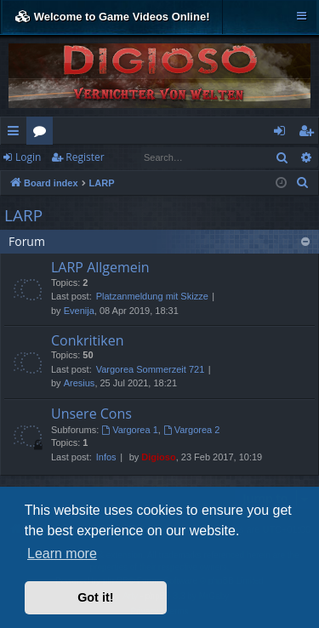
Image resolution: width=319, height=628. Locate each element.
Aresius (79, 383)
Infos (106, 457)
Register (85, 157)
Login (28, 157)
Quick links (16, 134)
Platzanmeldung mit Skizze (152, 296)
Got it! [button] (95, 597)
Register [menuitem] (309, 134)
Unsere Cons (91, 413)
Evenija (79, 310)
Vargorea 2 (191, 430)
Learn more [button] (62, 553)
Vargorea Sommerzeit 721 (150, 369)
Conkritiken (87, 340)
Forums (43, 134)
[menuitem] (302, 183)
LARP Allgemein (100, 267)
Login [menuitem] (283, 134)
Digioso (158, 457)
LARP (23, 215)
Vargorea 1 (129, 430)
